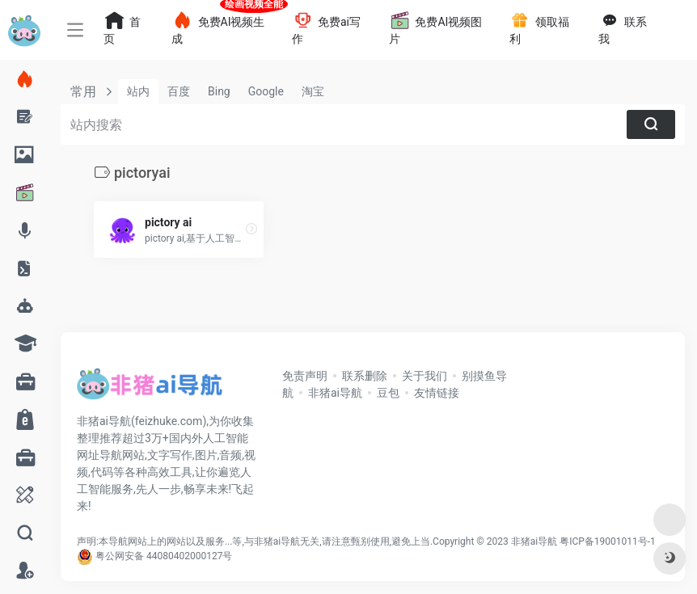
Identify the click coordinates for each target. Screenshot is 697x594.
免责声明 (304, 375)
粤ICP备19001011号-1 (608, 541)
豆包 (388, 392)
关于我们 (424, 375)
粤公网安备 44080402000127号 (163, 556)
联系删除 (364, 375)
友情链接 (436, 392)
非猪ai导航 (335, 392)
